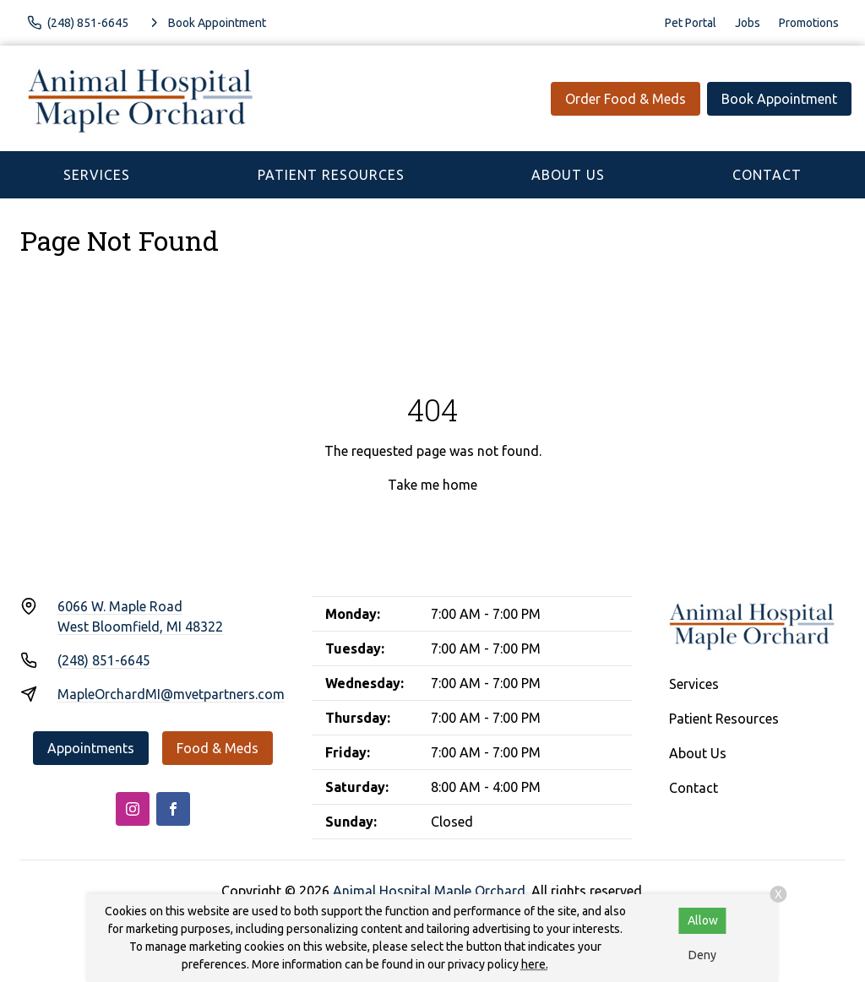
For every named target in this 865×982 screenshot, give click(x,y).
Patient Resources (331, 174)
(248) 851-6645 (103, 660)
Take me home (432, 484)
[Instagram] (133, 809)
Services (96, 174)
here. (534, 964)
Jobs (747, 23)
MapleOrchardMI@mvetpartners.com (171, 694)
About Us (568, 174)
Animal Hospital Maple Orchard (429, 890)
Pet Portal (690, 23)
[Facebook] (173, 809)
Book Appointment (779, 98)
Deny (702, 955)
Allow (703, 920)
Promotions (809, 23)
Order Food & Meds (625, 98)
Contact (767, 174)
